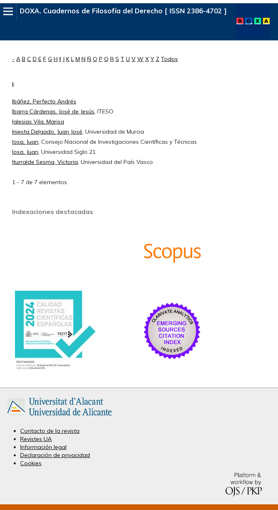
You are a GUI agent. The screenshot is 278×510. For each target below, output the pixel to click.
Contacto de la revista (49, 430)
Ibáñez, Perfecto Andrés (44, 101)
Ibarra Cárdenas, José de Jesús (53, 111)
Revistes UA (36, 439)
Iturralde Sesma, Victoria (45, 162)
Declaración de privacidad (55, 455)
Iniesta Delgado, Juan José (47, 131)
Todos (169, 59)
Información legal (43, 447)
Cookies (31, 463)
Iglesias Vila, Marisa (38, 121)
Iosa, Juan (25, 141)
